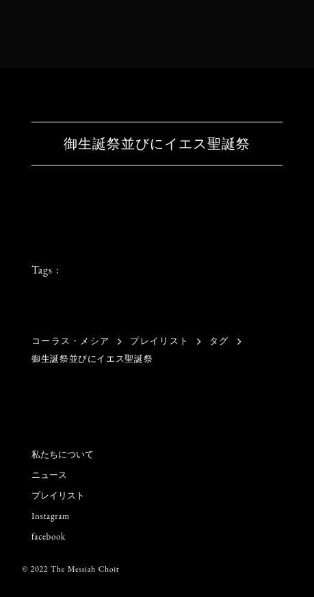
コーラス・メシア (70, 341)
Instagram (50, 516)
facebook (48, 536)
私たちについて (62, 454)
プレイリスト (159, 341)
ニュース (49, 475)
